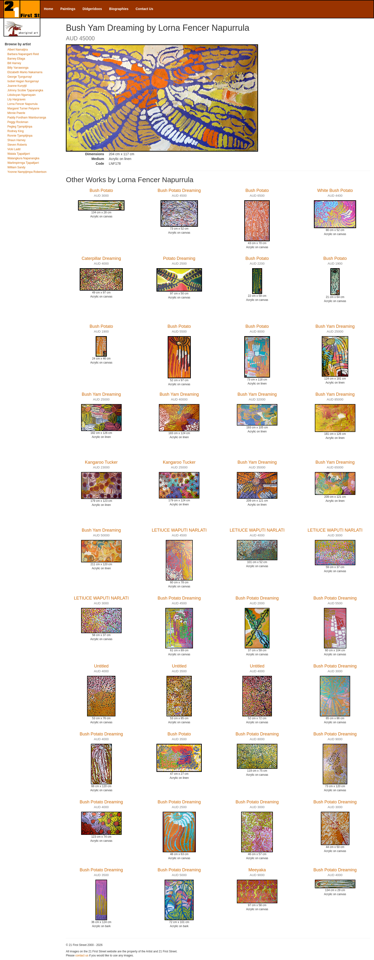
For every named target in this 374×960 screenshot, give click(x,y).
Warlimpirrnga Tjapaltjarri (23, 162)
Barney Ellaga (16, 58)
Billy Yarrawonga (17, 67)
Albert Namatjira (17, 49)
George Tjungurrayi (19, 76)
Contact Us (144, 9)
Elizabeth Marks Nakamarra (24, 72)
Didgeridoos (92, 9)
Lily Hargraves (16, 99)
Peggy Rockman (17, 122)
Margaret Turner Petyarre (23, 108)
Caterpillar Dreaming (101, 258)
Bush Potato (101, 190)
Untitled (101, 666)
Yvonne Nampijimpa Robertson (27, 172)
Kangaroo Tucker (101, 462)
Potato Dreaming (179, 258)
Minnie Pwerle (16, 113)
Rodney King (15, 131)
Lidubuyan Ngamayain (21, 95)
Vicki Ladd (14, 149)
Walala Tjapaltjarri (18, 153)
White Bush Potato (335, 190)
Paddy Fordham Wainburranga (26, 117)
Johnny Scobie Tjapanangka (25, 90)
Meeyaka (257, 870)
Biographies (119, 9)
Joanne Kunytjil (17, 85)
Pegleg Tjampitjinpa (19, 126)
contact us (81, 955)
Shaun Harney (16, 140)
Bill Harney (14, 63)
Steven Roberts (17, 144)
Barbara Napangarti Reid (23, 54)
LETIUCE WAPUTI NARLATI (179, 530)
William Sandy (16, 167)
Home (48, 9)
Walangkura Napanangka (23, 158)
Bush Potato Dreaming (179, 190)
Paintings (67, 9)
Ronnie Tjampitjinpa (19, 135)
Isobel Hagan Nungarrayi (23, 81)
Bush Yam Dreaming (334, 326)
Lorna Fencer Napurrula (22, 104)
